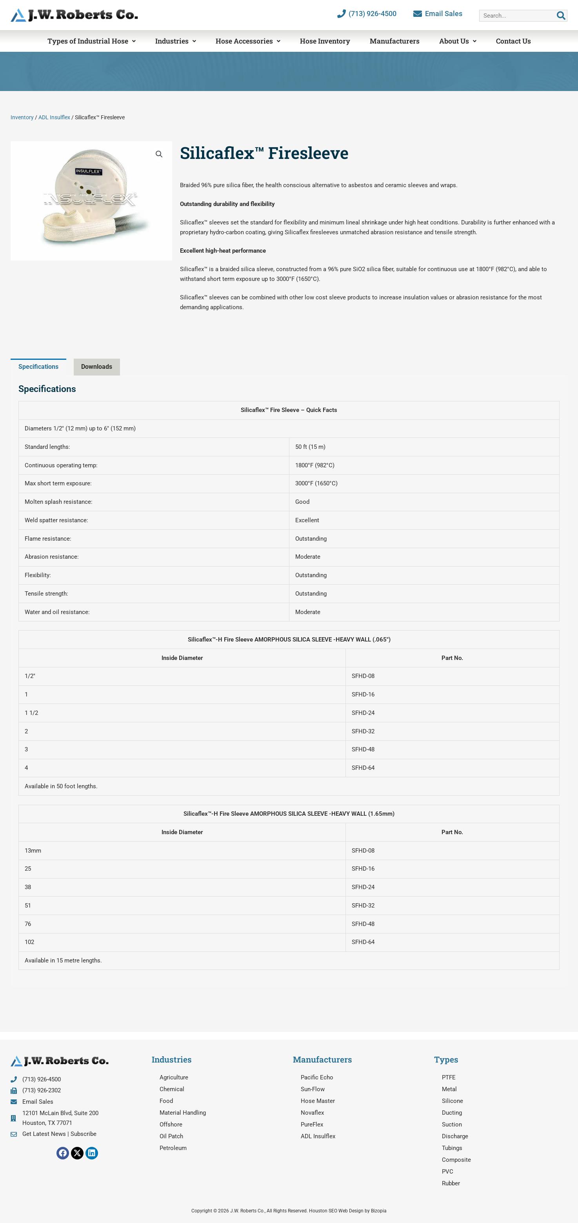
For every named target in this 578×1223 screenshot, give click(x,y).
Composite (456, 1159)
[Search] (561, 15)
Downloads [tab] (101, 366)
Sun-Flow (313, 1089)
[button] (159, 154)
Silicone (452, 1101)
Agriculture (174, 1077)
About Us (457, 41)
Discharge (455, 1136)
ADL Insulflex (54, 117)
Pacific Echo (317, 1077)
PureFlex (312, 1124)
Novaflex (312, 1112)
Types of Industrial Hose (91, 41)
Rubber (451, 1183)
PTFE (449, 1077)
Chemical (172, 1089)
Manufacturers (395, 41)
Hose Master (318, 1101)
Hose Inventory (325, 41)
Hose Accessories (248, 41)
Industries (175, 41)
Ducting (452, 1112)
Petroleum (173, 1148)
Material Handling (183, 1112)
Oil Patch (171, 1136)
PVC (447, 1171)
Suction (452, 1124)
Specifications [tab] (40, 366)
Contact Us (513, 41)
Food (166, 1101)
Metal (449, 1089)
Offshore (171, 1124)
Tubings (452, 1148)
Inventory (22, 117)
